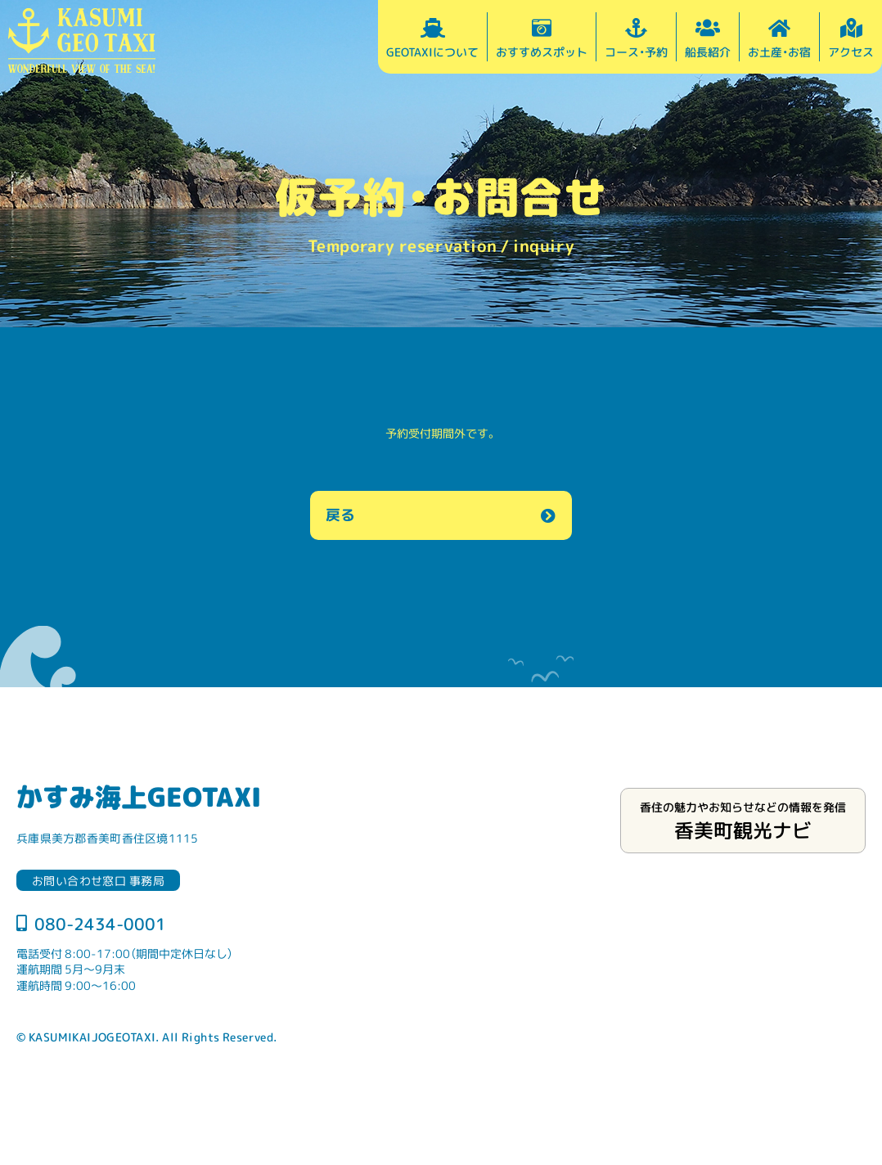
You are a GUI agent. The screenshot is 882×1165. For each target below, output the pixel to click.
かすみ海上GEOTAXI (138, 796)
